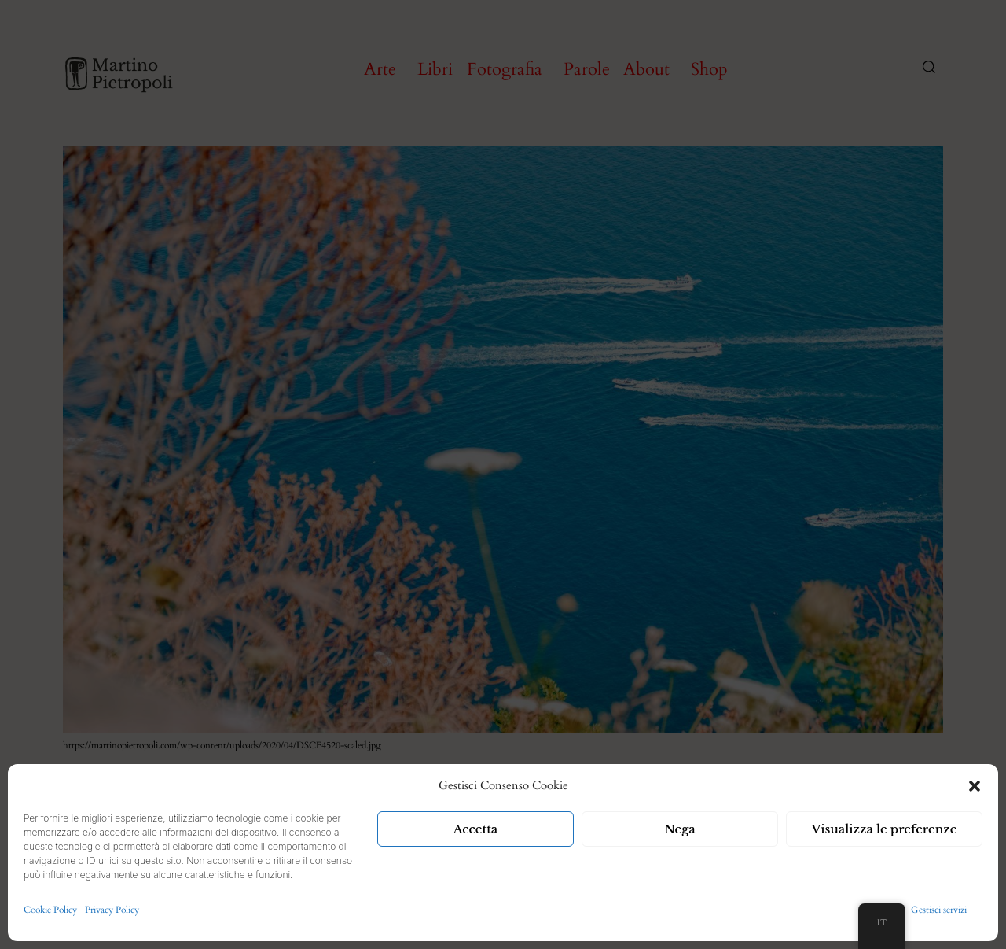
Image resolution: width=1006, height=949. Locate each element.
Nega (680, 829)
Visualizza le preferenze (884, 829)
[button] (974, 786)
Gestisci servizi (939, 909)
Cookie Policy (50, 909)
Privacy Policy (112, 909)
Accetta (475, 829)
